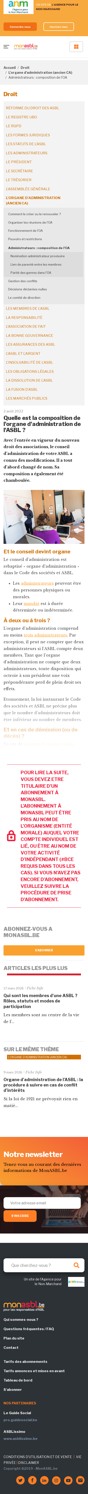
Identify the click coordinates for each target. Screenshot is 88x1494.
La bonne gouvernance (29, 336)
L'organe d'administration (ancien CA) (40, 72)
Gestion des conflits (22, 281)
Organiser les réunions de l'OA (30, 222)
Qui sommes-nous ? (21, 1320)
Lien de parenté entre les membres (36, 264)
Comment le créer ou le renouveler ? (34, 214)
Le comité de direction (24, 297)
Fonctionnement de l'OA (25, 230)
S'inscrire (20, 1216)
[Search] (44, 1265)
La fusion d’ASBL (22, 389)
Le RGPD (13, 126)
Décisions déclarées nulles (27, 289)
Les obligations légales (30, 371)
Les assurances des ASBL (30, 344)
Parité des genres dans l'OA (31, 272)
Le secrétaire (19, 171)
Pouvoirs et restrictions (25, 239)
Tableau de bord (18, 1380)
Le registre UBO (21, 117)
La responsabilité (24, 318)
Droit (25, 68)
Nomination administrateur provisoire (38, 256)
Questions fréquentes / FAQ (29, 1329)
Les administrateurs (26, 153)
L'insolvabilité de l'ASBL (29, 362)
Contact (11, 1348)
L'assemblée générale (28, 189)
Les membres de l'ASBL (28, 308)
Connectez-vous (20, 27)
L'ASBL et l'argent (23, 354)
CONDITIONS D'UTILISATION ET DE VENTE (38, 1457)
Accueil (10, 68)
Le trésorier (18, 180)
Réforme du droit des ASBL (32, 108)
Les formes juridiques (28, 135)
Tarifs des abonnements (25, 1362)
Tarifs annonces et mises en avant (34, 1371)
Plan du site (14, 1338)
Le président (19, 162)
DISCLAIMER (28, 1463)
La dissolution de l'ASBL (29, 380)
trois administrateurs (45, 635)
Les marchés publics (26, 398)
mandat (31, 603)
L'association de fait (26, 326)
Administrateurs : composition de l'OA (39, 248)
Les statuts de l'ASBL (26, 144)
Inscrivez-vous (59, 27)
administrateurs (37, 583)
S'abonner (44, 950)
